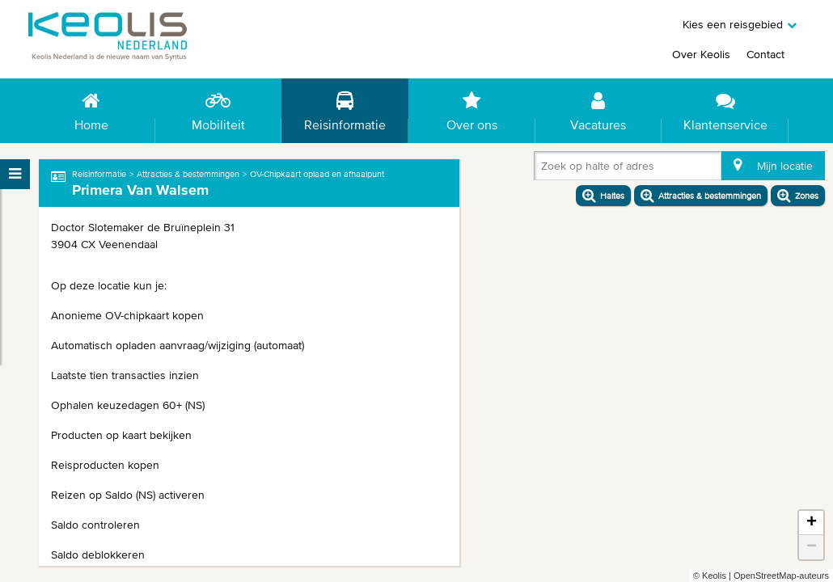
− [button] (811, 547)
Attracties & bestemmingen (188, 174)
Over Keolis (701, 54)
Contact (765, 54)
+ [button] (811, 523)
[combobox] (544, 169)
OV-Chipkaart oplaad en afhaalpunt (317, 174)
